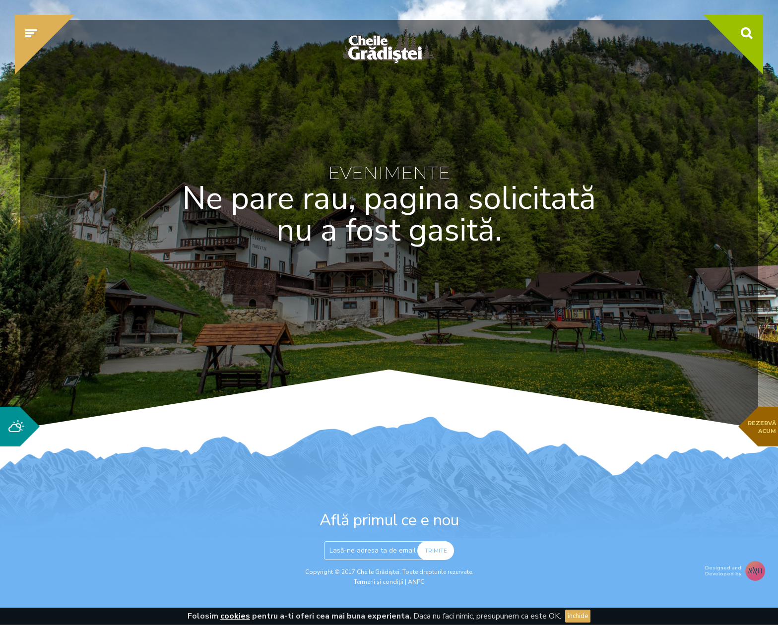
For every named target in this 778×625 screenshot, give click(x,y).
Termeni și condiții (378, 582)
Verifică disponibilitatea (580, 326)
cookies (235, 616)
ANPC (416, 582)
